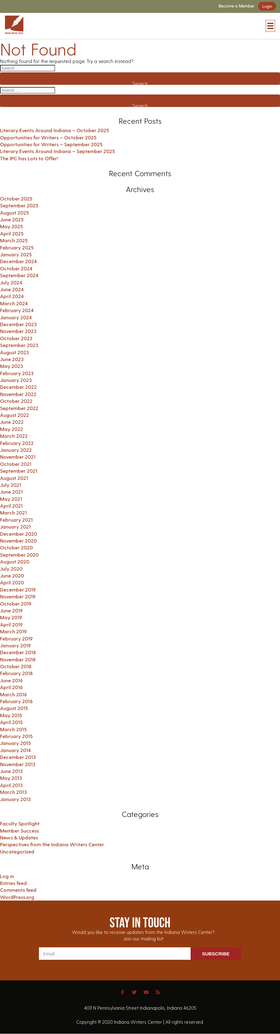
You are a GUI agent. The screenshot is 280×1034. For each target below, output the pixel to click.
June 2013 (11, 771)
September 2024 (19, 275)
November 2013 (18, 764)
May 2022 (11, 429)
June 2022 (12, 422)
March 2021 (13, 512)
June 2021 (11, 492)
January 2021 (15, 526)
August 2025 (14, 212)
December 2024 (18, 261)
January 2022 (16, 450)
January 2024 (16, 317)
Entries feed (13, 883)
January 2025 (16, 254)
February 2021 (16, 520)
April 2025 (12, 233)
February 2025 (17, 247)
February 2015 (16, 736)
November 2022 (18, 394)
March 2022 (14, 436)
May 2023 (11, 366)
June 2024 (12, 289)
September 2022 (19, 408)
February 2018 (16, 673)
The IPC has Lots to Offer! (29, 158)
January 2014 (15, 750)
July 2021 (10, 485)
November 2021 (18, 457)
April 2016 (11, 687)
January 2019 (15, 645)
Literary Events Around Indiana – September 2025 (57, 151)
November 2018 (18, 659)
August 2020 (14, 561)
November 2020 (18, 541)
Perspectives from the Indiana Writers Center (52, 844)
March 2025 (14, 240)
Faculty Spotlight (20, 823)
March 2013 (13, 792)
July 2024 (11, 282)
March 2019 (13, 631)
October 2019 (15, 603)
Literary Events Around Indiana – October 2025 (54, 130)
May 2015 (11, 715)
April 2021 (11, 506)
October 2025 (16, 198)
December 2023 (18, 324)
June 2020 (12, 575)
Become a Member (236, 6)
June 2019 (11, 610)
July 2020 (11, 569)
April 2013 (11, 785)
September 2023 (19, 345)
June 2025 (12, 219)
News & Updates (19, 837)
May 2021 (11, 499)
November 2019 (18, 596)
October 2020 (16, 547)
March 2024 (14, 303)
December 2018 (18, 652)
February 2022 (17, 443)
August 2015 (14, 708)
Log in (7, 876)
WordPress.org (17, 897)
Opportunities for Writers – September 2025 (51, 144)
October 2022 (16, 401)
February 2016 (16, 701)
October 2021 (15, 464)
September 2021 (18, 471)
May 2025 (11, 226)
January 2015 (15, 743)
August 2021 (14, 478)
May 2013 (11, 778)
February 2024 (17, 310)
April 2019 (11, 624)
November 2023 (18, 331)
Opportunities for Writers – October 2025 (48, 137)
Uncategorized (17, 851)
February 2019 (16, 638)
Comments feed (18, 890)
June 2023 (12, 359)
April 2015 (11, 722)
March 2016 (13, 694)
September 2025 (19, 205)
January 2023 (16, 380)
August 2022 (14, 415)
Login (267, 6)
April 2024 (12, 296)
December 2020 (18, 534)
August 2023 (14, 352)
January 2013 (15, 799)
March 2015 (13, 729)
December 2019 (18, 589)
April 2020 (12, 582)
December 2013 (18, 757)
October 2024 (16, 268)
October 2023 (16, 338)
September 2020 (19, 555)
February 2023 (17, 373)
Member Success (19, 830)
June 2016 (11, 680)
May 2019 (11, 617)
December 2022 (18, 387)
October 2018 (15, 666)
